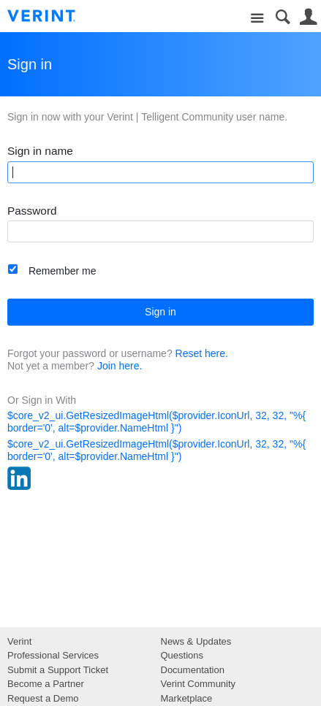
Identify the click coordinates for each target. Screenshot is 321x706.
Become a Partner (45, 683)
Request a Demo (43, 698)
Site (257, 18)
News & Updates (196, 641)
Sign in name (40, 151)
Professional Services (53, 655)
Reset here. (201, 353)
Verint (19, 641)
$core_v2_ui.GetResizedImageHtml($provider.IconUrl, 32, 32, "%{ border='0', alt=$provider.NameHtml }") (156, 422)
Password (32, 210)
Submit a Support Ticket (57, 669)
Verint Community (198, 683)
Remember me (63, 271)
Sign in (160, 312)
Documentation (192, 669)
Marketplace (187, 698)
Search (282, 17)
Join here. (119, 366)
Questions (182, 655)
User (308, 17)
